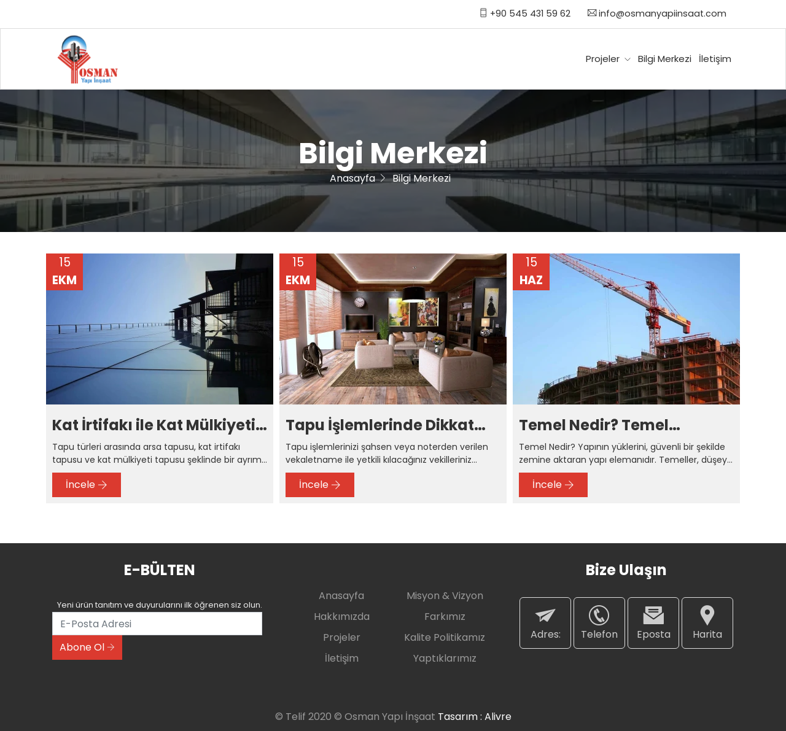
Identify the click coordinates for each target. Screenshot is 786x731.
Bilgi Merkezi (664, 58)
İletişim (715, 58)
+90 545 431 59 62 (524, 13)
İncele (86, 485)
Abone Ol (87, 647)
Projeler (608, 58)
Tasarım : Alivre (475, 717)
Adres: (545, 622)
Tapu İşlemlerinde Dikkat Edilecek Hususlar (380, 426)
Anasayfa (352, 178)
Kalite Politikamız (444, 637)
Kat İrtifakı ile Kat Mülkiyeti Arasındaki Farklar (153, 426)
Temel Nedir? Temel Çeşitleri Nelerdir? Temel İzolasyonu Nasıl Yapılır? (624, 426)
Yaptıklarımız (445, 658)
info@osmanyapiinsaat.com (657, 13)
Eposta (653, 622)
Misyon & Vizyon (445, 596)
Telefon (599, 622)
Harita (707, 622)
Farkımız (444, 616)
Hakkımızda (342, 616)
